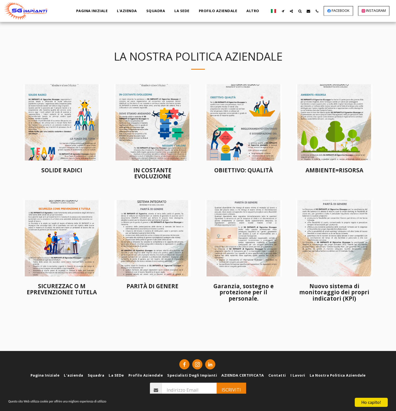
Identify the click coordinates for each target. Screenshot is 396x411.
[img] (62, 122)
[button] (283, 11)
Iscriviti (231, 389)
